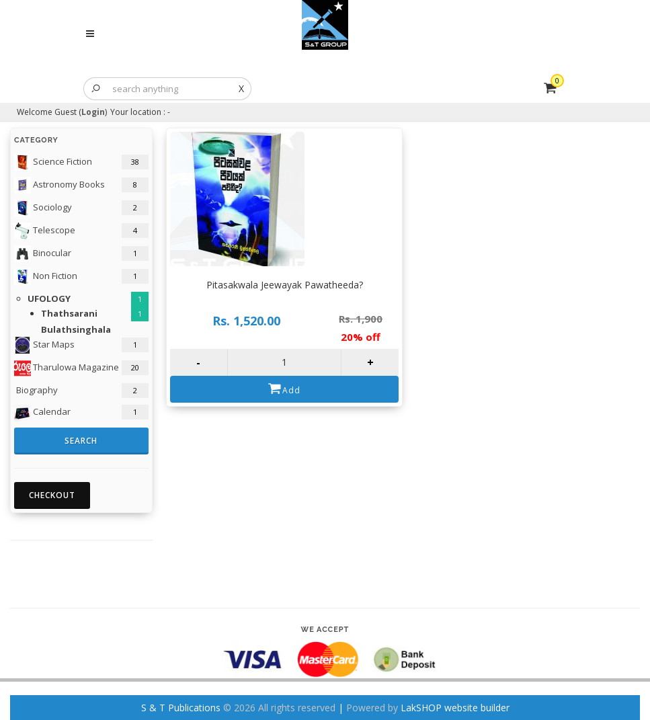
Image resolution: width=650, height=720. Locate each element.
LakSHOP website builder (455, 707)
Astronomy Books (59, 185)
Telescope (44, 231)
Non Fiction (45, 276)
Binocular (42, 253)
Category (36, 140)
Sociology (43, 208)
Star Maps (44, 345)
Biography (36, 390)
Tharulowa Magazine (66, 368)
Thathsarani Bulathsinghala (76, 321)
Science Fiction (53, 162)
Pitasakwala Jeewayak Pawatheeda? (284, 284)
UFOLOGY (49, 298)
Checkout (52, 495)
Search (81, 440)
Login (93, 112)
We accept (325, 629)
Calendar (42, 413)
